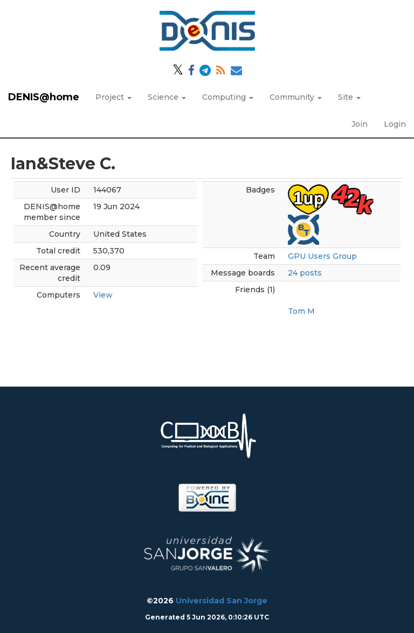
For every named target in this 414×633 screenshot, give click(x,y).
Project (113, 97)
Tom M (301, 311)
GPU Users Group (322, 256)
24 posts (305, 273)
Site (349, 97)
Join (359, 124)
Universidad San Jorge (221, 601)
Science (167, 97)
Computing (227, 97)
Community (296, 97)
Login (395, 124)
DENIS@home (43, 97)
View (103, 295)
